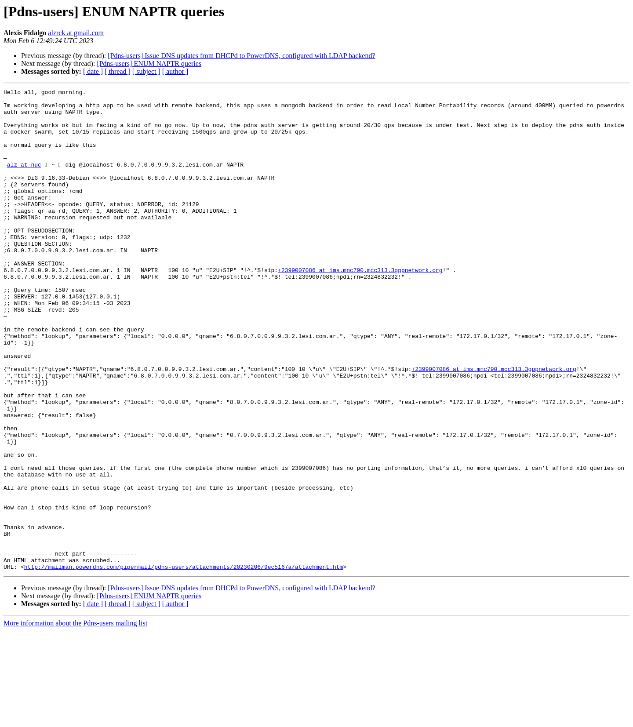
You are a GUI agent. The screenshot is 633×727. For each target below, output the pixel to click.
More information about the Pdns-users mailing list (75, 719)
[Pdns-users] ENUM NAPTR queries (149, 63)
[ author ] (175, 71)
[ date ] (93, 71)
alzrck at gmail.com (76, 32)
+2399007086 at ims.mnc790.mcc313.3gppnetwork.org (360, 307)
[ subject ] (146, 71)
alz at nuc (24, 180)
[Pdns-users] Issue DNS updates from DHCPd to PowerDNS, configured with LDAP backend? (241, 55)
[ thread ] (118, 71)
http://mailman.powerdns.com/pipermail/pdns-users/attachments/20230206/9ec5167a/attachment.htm (183, 663)
